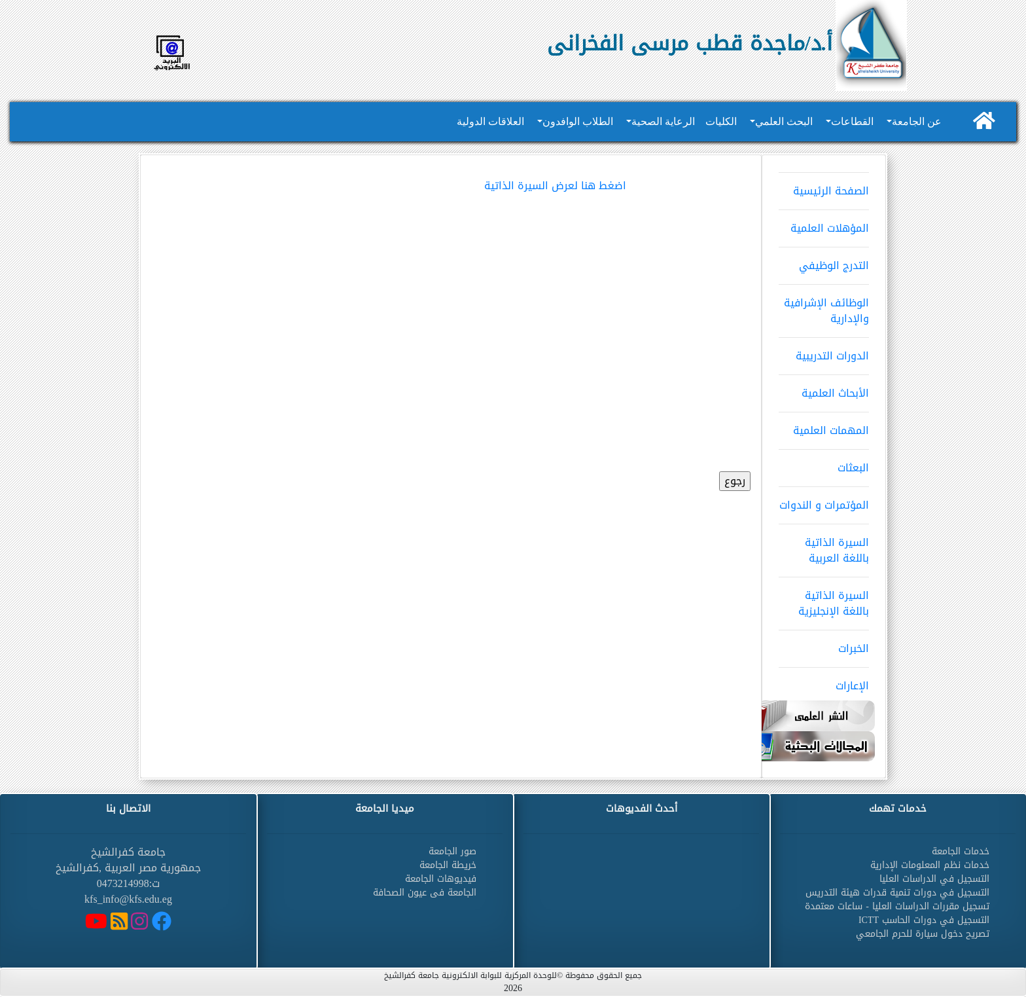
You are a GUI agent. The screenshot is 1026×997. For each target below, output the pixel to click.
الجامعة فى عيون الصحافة (424, 892)
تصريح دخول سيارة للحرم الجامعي (922, 934)
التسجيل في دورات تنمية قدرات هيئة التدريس (897, 892)
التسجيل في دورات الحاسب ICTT (923, 920)
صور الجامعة (452, 851)
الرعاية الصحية (663, 121)
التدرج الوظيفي (824, 261)
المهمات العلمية (824, 426)
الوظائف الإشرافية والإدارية (824, 306)
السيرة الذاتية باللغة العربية (824, 546)
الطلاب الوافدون (577, 121)
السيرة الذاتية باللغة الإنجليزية (824, 599)
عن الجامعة (917, 121)
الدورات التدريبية (824, 351)
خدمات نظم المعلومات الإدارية (929, 865)
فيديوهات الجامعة (440, 879)
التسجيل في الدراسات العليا (934, 879)
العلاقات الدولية (490, 121)
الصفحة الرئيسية (824, 186)
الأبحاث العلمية (824, 388)
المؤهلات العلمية (824, 223)
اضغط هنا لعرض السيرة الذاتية (555, 185)
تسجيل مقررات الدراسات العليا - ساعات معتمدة (897, 906)
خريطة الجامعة (447, 865)
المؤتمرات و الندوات (824, 500)
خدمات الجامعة (960, 851)
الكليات (721, 121)
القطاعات (852, 121)
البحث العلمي (784, 121)
